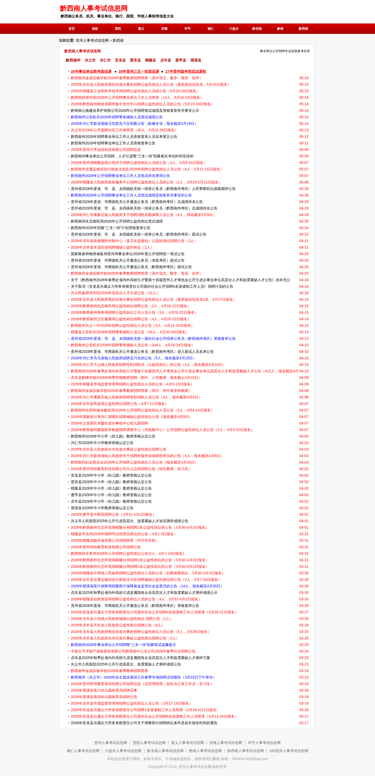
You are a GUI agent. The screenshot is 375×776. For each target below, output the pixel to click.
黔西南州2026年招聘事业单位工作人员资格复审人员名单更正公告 (124, 136)
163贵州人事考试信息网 (289, 751)
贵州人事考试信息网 (92, 40)
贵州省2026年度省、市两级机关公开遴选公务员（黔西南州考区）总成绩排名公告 (137, 202)
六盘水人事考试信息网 (123, 751)
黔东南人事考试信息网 (165, 751)
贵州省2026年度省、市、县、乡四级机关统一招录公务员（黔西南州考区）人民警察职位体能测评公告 (153, 189)
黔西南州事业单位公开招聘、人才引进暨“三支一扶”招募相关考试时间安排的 (132, 156)
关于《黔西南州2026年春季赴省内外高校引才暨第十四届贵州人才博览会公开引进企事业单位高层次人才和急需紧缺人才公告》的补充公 (180, 280)
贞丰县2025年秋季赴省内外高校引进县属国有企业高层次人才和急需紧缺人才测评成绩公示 (144, 592)
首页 (71, 28)
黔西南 (118, 40)
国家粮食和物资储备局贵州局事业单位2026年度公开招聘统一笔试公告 (128, 254)
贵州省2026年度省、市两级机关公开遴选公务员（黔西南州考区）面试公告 (131, 267)
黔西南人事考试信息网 (245, 751)
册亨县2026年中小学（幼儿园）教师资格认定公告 (111, 495)
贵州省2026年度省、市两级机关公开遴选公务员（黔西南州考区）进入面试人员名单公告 (142, 351)
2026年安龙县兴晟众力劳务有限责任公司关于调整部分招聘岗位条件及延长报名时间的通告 (144, 723)
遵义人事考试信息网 (187, 743)
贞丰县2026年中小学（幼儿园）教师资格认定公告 (111, 501)
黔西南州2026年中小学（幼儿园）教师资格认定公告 (113, 436)
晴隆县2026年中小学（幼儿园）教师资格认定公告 (111, 488)
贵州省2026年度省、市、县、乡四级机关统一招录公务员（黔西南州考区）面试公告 (139, 234)
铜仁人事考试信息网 (83, 751)
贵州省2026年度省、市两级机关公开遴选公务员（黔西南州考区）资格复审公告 (135, 605)
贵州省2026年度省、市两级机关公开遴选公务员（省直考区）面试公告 (128, 260)
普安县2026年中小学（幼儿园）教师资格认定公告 (111, 482)
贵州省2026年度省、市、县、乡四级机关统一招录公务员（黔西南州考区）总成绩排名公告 (144, 208)
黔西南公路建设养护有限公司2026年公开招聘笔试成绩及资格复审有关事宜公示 (135, 110)
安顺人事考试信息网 (225, 743)
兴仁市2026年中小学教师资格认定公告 (102, 443)
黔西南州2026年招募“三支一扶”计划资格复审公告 (111, 228)
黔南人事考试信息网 (205, 751)
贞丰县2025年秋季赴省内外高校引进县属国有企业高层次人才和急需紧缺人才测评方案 (140, 658)
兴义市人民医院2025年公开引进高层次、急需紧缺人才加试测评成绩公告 (129, 521)
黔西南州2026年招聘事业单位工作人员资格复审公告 (113, 143)
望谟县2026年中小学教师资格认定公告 (102, 508)
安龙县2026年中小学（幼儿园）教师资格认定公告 (111, 475)
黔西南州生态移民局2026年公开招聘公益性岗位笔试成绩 (117, 221)
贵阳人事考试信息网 (149, 743)
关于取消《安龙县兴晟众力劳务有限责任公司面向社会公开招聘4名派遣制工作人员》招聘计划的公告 (152, 286)
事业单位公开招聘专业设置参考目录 (285, 51)
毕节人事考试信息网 (264, 743)
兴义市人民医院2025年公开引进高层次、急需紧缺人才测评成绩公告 (126, 664)
